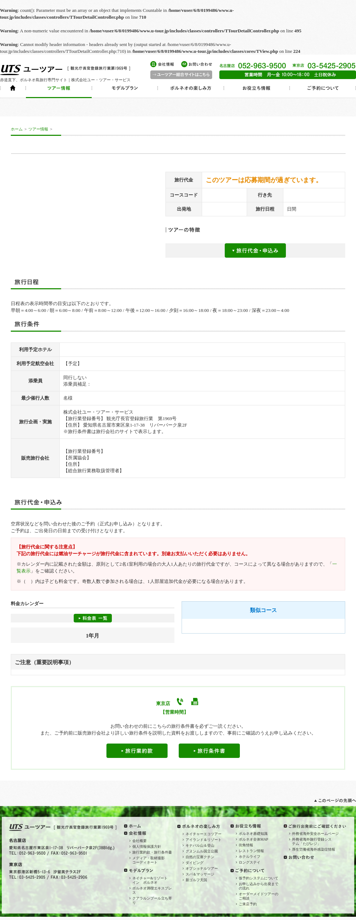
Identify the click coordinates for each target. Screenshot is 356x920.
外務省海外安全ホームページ (315, 834)
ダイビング (195, 863)
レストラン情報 (251, 851)
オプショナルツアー (202, 868)
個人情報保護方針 (146, 846)
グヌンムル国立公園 (202, 851)
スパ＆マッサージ (200, 874)
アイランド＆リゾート (204, 840)
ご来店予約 (248, 904)
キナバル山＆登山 (200, 845)
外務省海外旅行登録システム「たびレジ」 (312, 841)
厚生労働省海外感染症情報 (313, 849)
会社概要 (139, 841)
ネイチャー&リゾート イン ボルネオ (151, 880)
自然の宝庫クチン (200, 857)
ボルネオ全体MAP (253, 839)
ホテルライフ (249, 857)
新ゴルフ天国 (196, 880)
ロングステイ (249, 862)
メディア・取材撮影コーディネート (148, 860)
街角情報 (246, 845)
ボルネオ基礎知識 (253, 834)
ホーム (17, 129)
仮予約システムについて (258, 878)
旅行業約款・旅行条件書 (152, 852)
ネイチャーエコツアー (204, 834)
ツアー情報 (38, 129)
